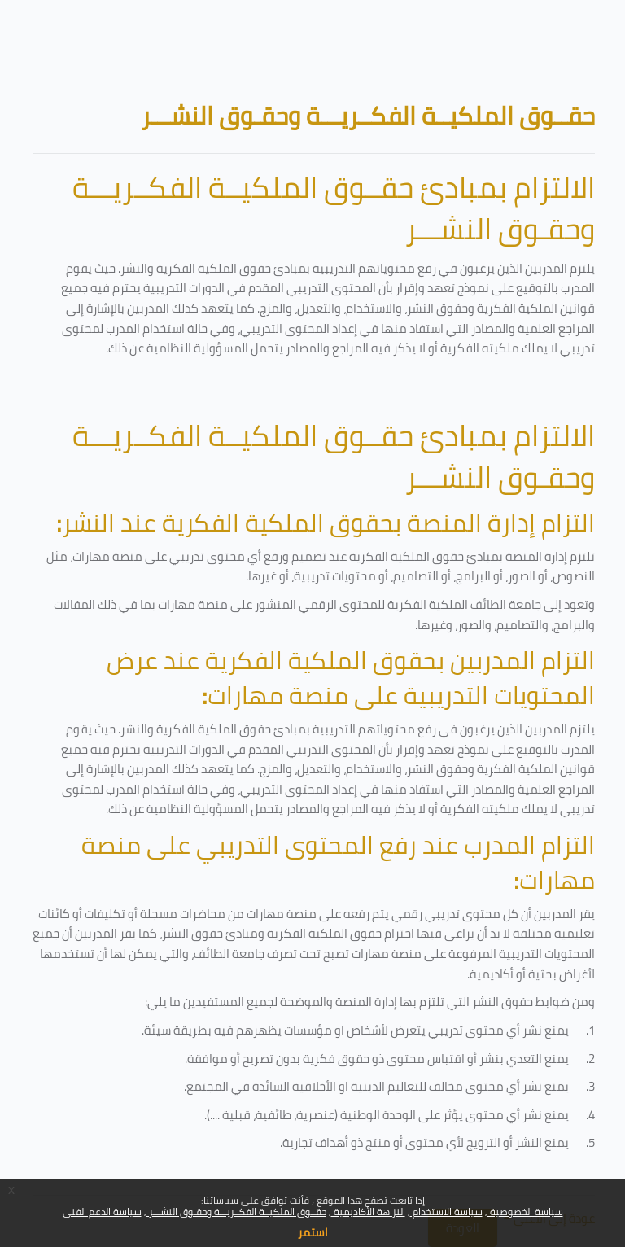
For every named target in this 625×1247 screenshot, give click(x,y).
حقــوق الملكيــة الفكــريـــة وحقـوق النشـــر (236, 1211)
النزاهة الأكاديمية (368, 1211)
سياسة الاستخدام (446, 1211)
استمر (313, 1232)
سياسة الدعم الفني (102, 1211)
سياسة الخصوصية (525, 1211)
